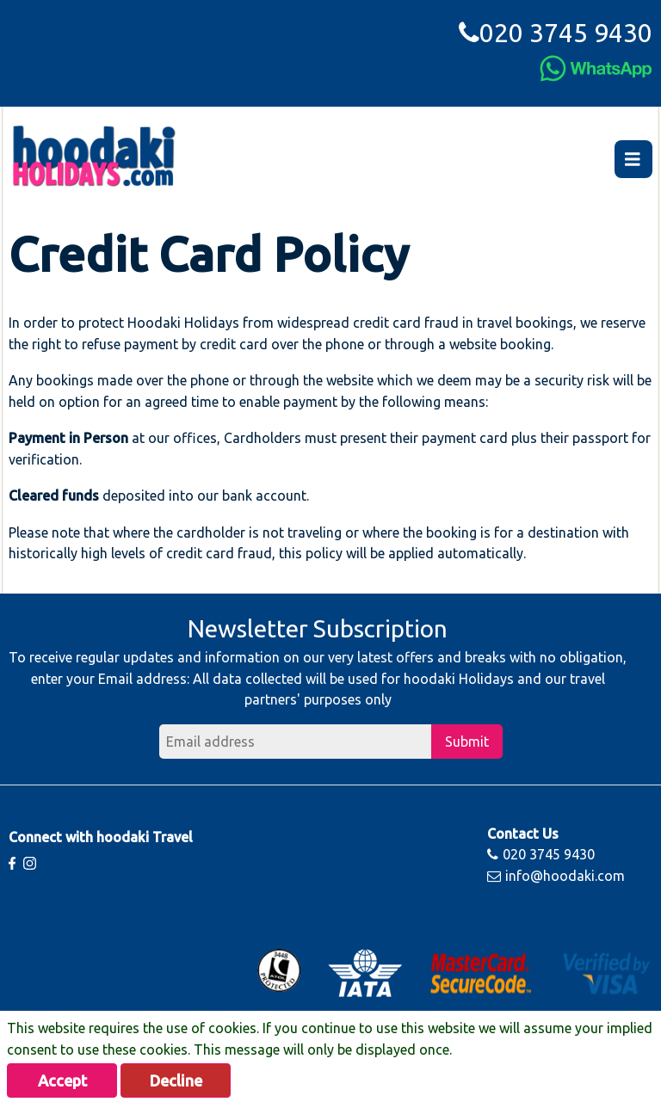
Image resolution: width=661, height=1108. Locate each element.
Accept (62, 1080)
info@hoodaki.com (556, 875)
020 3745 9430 (555, 32)
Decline (176, 1080)
